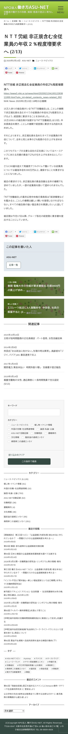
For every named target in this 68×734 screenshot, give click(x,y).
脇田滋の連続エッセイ (13, 517)
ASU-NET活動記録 (12, 498)
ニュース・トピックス (44, 61)
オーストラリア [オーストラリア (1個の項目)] (53, 658)
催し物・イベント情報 (13, 484)
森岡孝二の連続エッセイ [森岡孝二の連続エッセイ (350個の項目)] (16, 669)
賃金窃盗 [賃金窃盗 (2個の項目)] (44, 669)
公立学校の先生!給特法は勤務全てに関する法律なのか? (28, 694)
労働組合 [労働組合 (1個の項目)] (10, 665)
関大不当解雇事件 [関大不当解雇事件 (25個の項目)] (14, 672)
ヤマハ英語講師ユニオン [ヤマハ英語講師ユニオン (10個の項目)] (34, 662)
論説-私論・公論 (11, 493)
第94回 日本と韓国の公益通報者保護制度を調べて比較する (30, 554)
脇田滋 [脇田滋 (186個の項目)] (33, 669)
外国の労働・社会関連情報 (15, 488)
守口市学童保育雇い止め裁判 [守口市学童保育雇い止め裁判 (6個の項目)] (31, 665)
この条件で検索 (29, 461)
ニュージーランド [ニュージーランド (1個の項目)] (13, 662)
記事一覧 (13, 265)
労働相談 (8, 503)
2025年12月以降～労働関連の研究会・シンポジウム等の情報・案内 (33, 603)
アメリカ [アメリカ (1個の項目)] (39, 658)
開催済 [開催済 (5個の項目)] (56, 669)
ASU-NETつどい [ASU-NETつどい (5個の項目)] (13, 658)
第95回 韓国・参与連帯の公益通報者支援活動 (24, 546)
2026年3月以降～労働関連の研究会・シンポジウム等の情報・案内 (32, 562)
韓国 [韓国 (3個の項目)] (28, 672)
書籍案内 (8, 507)
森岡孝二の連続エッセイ (14, 521)
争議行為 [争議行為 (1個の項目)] (52, 662)
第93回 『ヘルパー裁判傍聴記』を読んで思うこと (25, 610)
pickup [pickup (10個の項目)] (28, 658)
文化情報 (8, 512)
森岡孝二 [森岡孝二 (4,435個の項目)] (51, 665)
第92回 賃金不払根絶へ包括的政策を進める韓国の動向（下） (30, 641)
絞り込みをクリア (17, 455)
